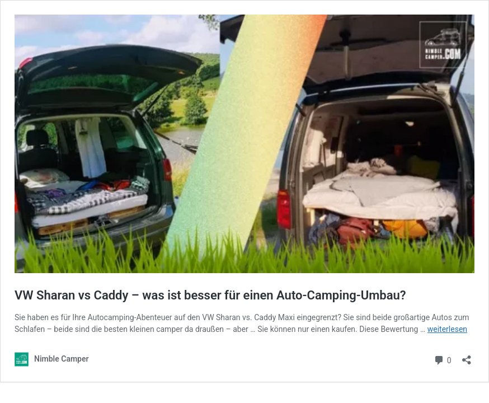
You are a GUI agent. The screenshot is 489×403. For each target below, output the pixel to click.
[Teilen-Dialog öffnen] (466, 356)
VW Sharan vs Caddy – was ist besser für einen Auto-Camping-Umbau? (210, 295)
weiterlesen (447, 329)
